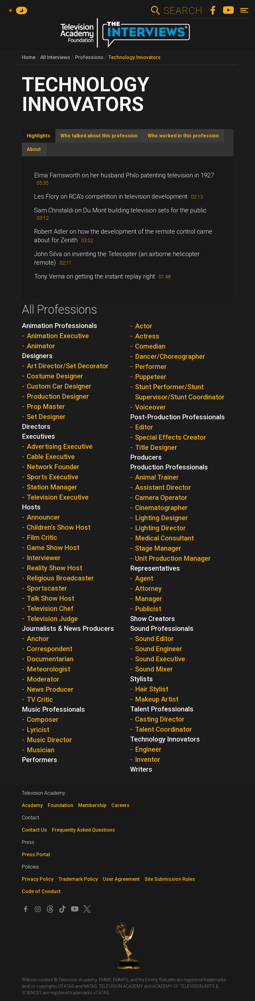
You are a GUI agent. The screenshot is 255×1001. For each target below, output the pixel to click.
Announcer (43, 517)
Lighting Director (160, 528)
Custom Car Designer (59, 386)
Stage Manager (158, 548)
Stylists (141, 679)
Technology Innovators (134, 57)
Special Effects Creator (170, 437)
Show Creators (152, 619)
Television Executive (58, 497)
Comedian (150, 346)
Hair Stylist (151, 689)
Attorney (148, 588)
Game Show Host (53, 548)
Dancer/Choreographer (170, 356)
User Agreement (121, 879)
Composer (42, 719)
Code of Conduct (41, 891)
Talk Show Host (50, 598)
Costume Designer (55, 376)
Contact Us (34, 830)
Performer (151, 366)
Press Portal (36, 854)
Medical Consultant (164, 538)
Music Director (49, 740)
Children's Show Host (58, 527)
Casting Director (160, 719)
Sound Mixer (154, 669)
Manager (148, 599)
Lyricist (38, 730)
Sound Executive (160, 659)
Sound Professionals (161, 628)
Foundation (60, 805)
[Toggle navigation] (244, 10)
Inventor (147, 759)
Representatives (155, 568)
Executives (38, 436)
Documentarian (50, 659)
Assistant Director (163, 487)
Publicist (148, 609)
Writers (141, 769)
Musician (40, 750)
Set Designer (46, 417)
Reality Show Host (54, 568)
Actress (147, 336)
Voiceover (150, 407)
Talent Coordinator (163, 729)
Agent (144, 578)
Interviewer (44, 558)
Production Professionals (169, 467)
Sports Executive (52, 477)
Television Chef (50, 608)
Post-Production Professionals (177, 417)
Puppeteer (150, 377)
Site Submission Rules (170, 879)
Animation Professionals (59, 326)
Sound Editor (154, 639)
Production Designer (58, 396)
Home (28, 57)
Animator (41, 346)
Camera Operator (161, 497)
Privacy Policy (38, 879)
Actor (143, 326)
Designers (37, 356)
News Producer (50, 689)
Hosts (31, 507)
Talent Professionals (161, 709)
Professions (89, 57)
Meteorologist (48, 669)
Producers (146, 457)
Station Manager (52, 487)
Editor (144, 427)
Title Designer (156, 447)
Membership (92, 805)
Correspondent (49, 649)
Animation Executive (58, 336)
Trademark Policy (78, 879)
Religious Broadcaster (60, 578)
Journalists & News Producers (68, 628)
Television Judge (52, 619)
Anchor (38, 639)
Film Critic (42, 537)
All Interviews (55, 57)
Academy (32, 805)
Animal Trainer (157, 477)
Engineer (148, 749)
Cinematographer (161, 508)
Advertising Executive (60, 446)
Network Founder (53, 467)
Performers (39, 760)
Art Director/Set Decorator (68, 366)
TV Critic (40, 699)
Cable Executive (51, 457)
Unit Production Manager (173, 558)
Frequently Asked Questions (83, 830)
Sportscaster (47, 588)
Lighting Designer (161, 518)
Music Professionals (53, 709)
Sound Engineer (158, 649)
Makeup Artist (156, 699)
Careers (120, 805)
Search (182, 10)
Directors (36, 426)
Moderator (43, 679)
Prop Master (46, 406)
